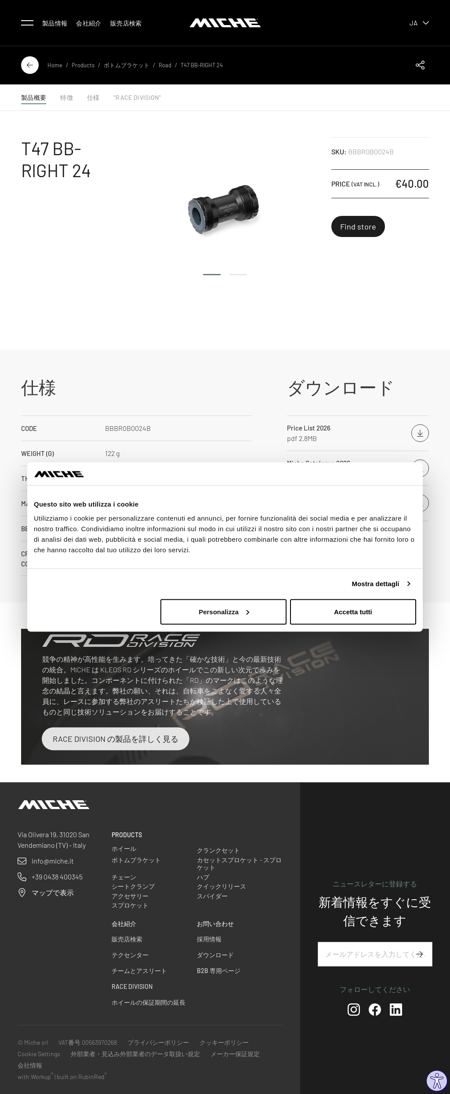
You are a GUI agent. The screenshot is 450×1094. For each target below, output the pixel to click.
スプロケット (130, 905)
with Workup (35, 1076)
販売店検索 (126, 23)
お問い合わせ (215, 923)
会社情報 (30, 1065)
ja (419, 23)
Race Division (132, 986)
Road (165, 65)
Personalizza (224, 611)
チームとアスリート (139, 970)
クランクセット (218, 850)
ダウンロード (215, 955)
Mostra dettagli (375, 583)
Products (83, 65)
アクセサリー (130, 896)
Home (54, 65)
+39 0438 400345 (57, 876)
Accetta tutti (353, 611)
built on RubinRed (82, 1076)
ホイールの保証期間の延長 (148, 1002)
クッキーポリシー (224, 1042)
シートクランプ (133, 886)
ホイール (124, 848)
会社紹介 (88, 23)
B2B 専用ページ (218, 970)
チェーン (124, 877)
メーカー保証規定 (235, 1054)
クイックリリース (221, 886)
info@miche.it (53, 861)
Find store (358, 226)
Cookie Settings (39, 1054)
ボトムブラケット (126, 65)
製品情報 (54, 23)
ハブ (203, 877)
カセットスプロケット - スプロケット (239, 864)
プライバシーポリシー (158, 1042)
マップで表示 (53, 892)
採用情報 (209, 939)
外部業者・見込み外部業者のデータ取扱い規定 (135, 1054)
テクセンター (130, 955)
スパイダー (212, 896)
